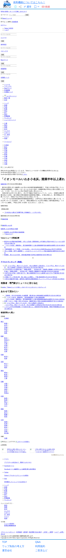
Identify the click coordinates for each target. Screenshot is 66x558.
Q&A (38, 542)
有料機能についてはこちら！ (29, 2)
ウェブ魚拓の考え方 (13, 546)
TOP (4, 542)
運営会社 (7, 550)
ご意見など (41, 550)
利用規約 (40, 546)
